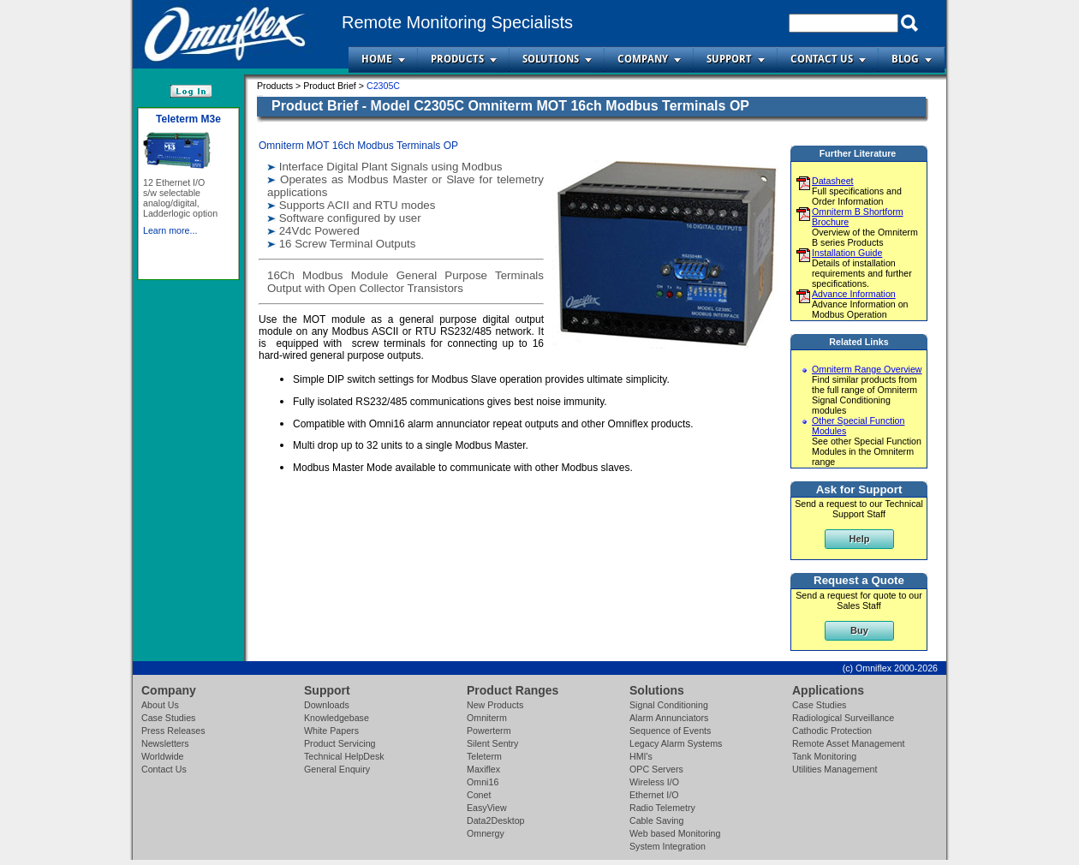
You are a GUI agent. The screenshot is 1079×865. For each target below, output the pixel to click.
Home (376, 59)
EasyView (487, 807)
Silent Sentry (492, 743)
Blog (905, 59)
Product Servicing (340, 743)
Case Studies (168, 718)
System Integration (667, 846)
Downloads (326, 705)
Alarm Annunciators (668, 718)
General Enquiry (337, 769)
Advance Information (854, 294)
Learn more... (170, 254)
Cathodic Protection (832, 730)
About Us (160, 705)
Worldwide (162, 756)
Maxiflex (483, 769)
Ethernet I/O (653, 795)
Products (457, 59)
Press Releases (173, 730)
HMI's (641, 756)
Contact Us (821, 59)
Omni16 (482, 782)
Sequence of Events (670, 730)
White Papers (331, 730)
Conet (479, 795)
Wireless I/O (654, 782)
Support (729, 59)
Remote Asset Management (848, 743)
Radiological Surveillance (843, 718)
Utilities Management (835, 769)
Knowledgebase (336, 718)
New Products (495, 705)
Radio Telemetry (662, 807)
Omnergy (485, 833)
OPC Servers (656, 769)
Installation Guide (847, 253)
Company (642, 59)
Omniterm (487, 718)
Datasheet (833, 181)
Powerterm (489, 730)
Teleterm (484, 756)
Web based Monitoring (674, 833)
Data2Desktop (496, 820)
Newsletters (165, 743)
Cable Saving (656, 820)
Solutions (550, 59)
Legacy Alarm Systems (675, 743)
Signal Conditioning (668, 705)
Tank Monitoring (824, 756)
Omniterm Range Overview (867, 369)
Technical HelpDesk (344, 756)
